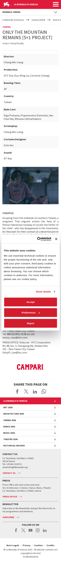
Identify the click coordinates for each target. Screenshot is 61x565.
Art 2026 (8, 407)
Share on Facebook (17, 391)
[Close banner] (56, 239)
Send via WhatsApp (44, 391)
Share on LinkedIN (35, 391)
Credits (50, 545)
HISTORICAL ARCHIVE (14, 445)
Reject (30, 323)
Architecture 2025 (13, 413)
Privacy (26, 545)
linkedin (44, 532)
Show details (43, 291)
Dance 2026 (9, 426)
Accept (30, 301)
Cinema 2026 (9, 420)
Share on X (26, 391)
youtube (30, 532)
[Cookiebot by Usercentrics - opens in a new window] (38, 239)
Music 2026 (9, 432)
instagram (37, 532)
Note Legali (13, 545)
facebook (16, 532)
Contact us (9, 473)
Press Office (10, 496)
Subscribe (8, 517)
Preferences (31, 312)
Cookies (38, 545)
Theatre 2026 (10, 439)
